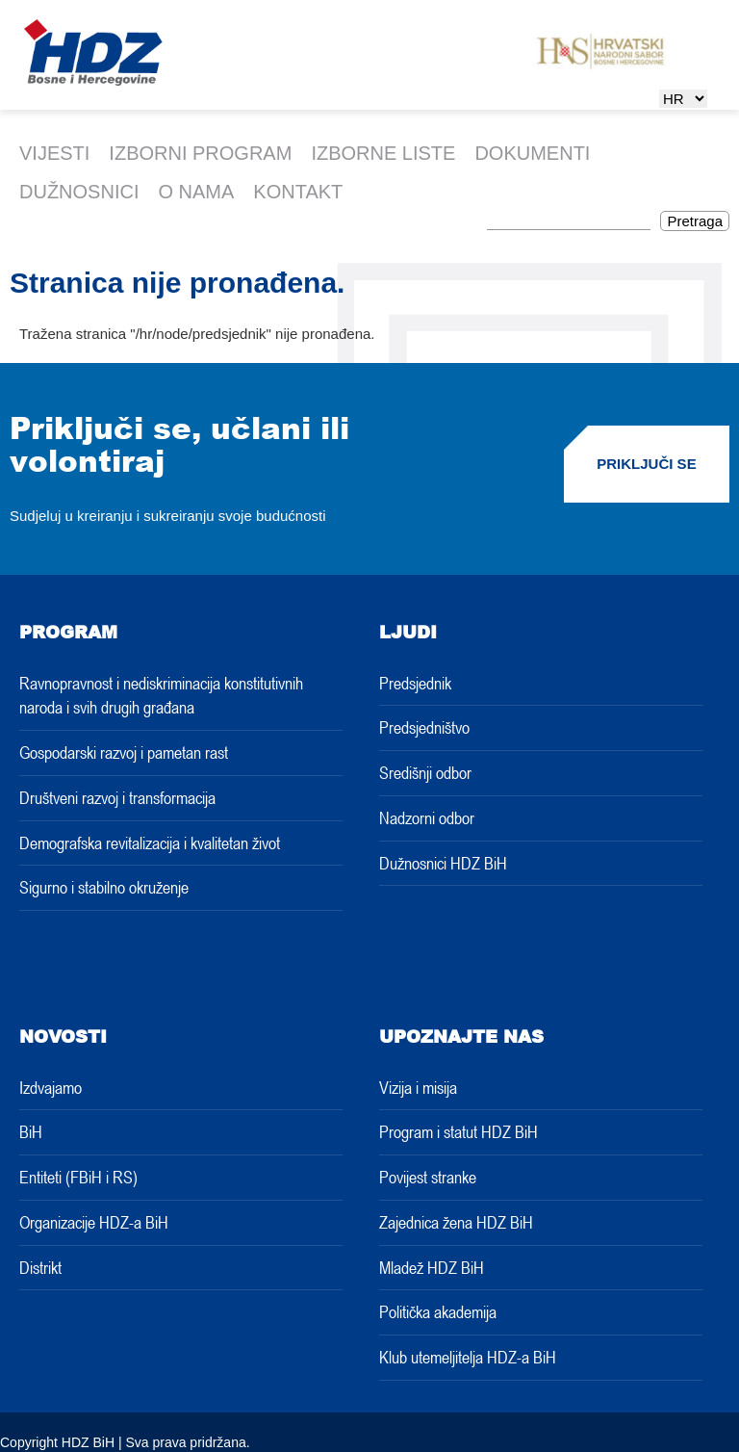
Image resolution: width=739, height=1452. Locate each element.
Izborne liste (383, 153)
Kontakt (298, 191)
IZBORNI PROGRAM (200, 153)
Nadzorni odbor (426, 817)
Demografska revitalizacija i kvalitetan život (149, 842)
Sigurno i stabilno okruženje (104, 886)
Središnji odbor (425, 772)
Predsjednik (415, 682)
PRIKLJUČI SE (646, 463)
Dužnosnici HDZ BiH (443, 862)
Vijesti (54, 153)
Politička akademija (438, 1311)
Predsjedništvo (424, 727)
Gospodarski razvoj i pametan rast (123, 752)
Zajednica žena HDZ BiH (456, 1221)
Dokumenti (532, 153)
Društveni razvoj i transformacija (117, 797)
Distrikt (40, 1267)
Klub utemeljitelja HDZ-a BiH (467, 1356)
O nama (196, 191)
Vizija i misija (418, 1087)
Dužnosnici (79, 191)
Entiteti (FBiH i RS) (78, 1176)
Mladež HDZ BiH (431, 1267)
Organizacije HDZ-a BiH (93, 1221)
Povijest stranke (427, 1176)
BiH (30, 1131)
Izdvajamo (50, 1087)
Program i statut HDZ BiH (458, 1131)
